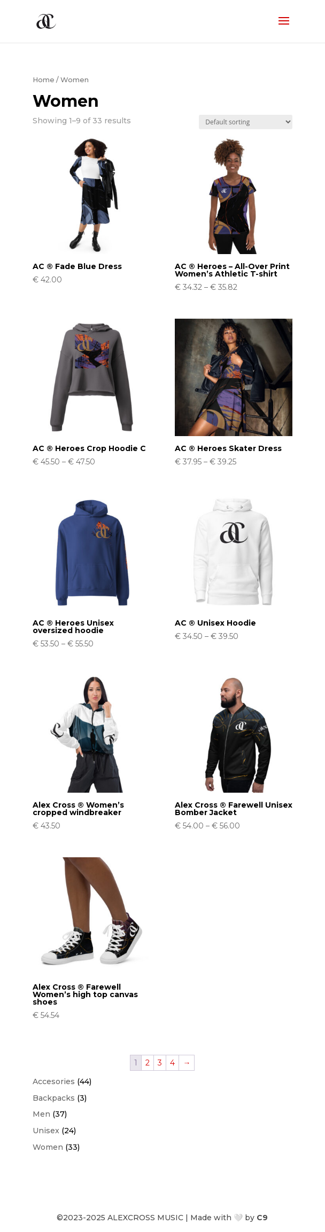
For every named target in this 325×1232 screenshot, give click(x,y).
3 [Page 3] (160, 1063)
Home (44, 80)
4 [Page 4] (172, 1063)
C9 (262, 1217)
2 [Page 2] (147, 1063)
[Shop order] (245, 122)
